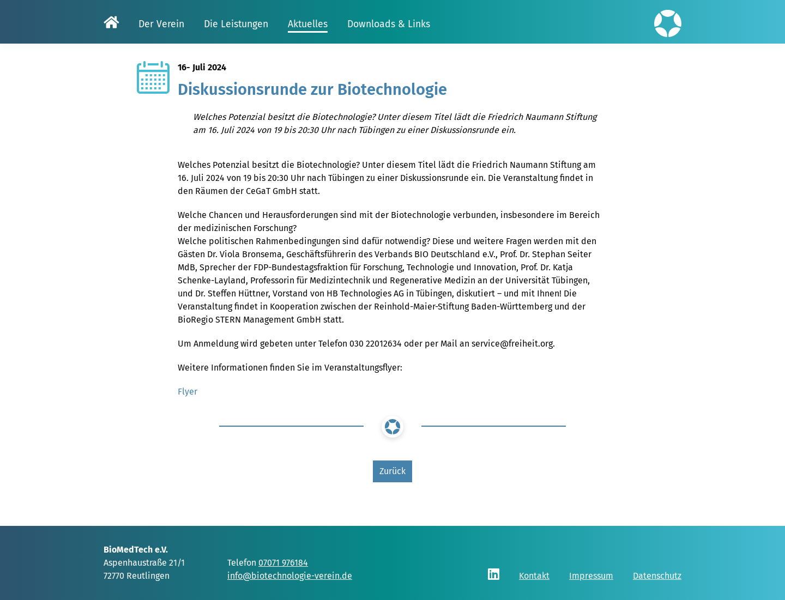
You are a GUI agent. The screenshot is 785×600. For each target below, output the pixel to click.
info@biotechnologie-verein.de (289, 576)
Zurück (392, 471)
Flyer (187, 391)
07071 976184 (283, 562)
